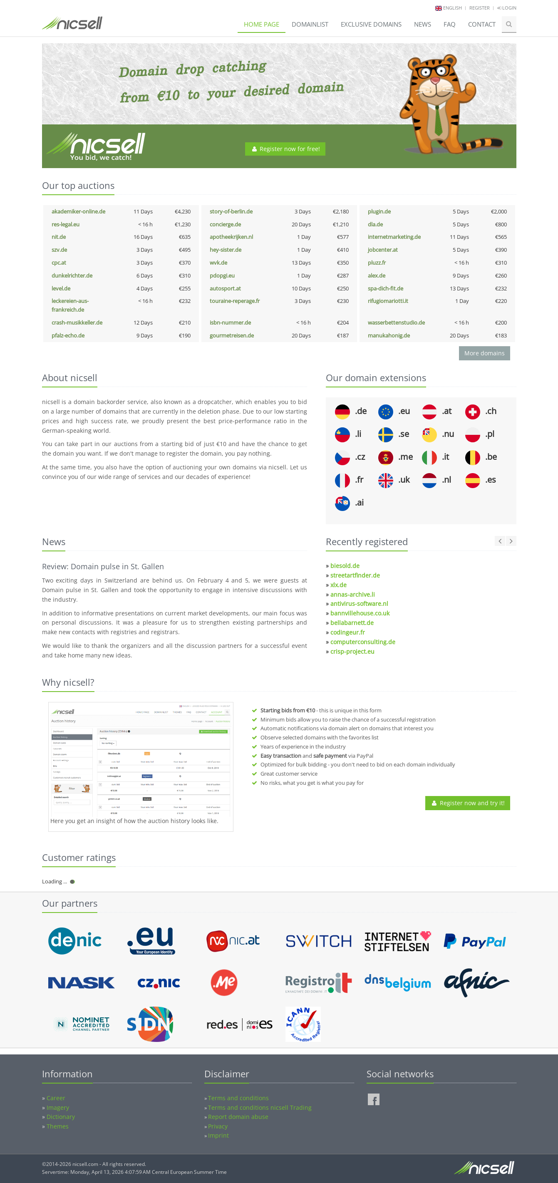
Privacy (218, 1126)
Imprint (218, 1135)
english (452, 8)
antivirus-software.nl (359, 604)
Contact (482, 24)
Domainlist (310, 24)
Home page (261, 24)
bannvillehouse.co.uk (359, 613)
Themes (58, 1126)
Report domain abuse (238, 1117)
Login (506, 8)
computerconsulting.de (362, 642)
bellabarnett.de (352, 623)
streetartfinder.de (355, 575)
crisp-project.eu (352, 651)
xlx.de (338, 585)
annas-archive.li (352, 594)
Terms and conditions (238, 1098)
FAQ (450, 24)
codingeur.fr (347, 632)
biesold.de (345, 566)
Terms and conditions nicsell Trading (260, 1107)
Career (56, 1098)
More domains (484, 353)
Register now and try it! (468, 803)
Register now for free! (285, 149)
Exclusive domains (371, 24)
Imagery (58, 1107)
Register (479, 8)
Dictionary (61, 1117)
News (422, 24)
